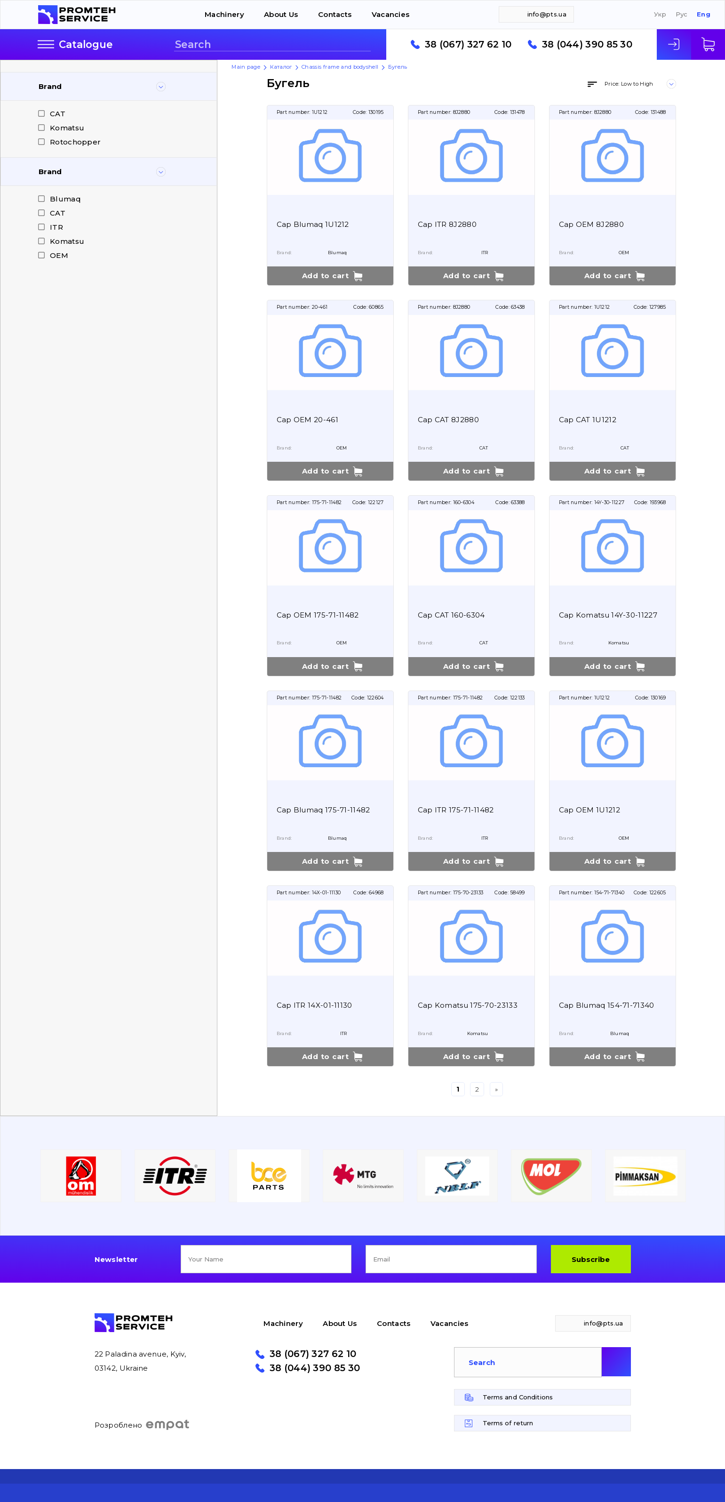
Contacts (334, 14)
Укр (660, 14)
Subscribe (591, 1259)
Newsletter (116, 1259)
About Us (281, 14)
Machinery (224, 14)
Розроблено (142, 1425)
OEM (59, 255)
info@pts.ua (546, 14)
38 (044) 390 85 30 (587, 44)
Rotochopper (75, 141)
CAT (57, 113)
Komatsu (67, 127)
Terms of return (508, 1423)
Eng (703, 14)
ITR (56, 227)
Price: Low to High (629, 83)
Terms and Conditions (518, 1397)
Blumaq (65, 198)
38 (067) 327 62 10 (468, 44)
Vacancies (391, 14)
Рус (682, 14)
